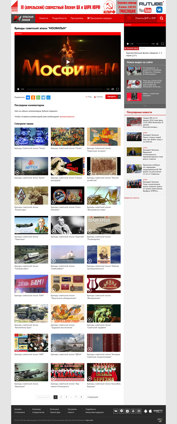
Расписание (54, 409)
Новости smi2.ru (131, 198)
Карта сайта (89, 420)
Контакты (18, 409)
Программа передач (99, 18)
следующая (92, 397)
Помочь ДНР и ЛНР (145, 18)
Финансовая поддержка (95, 412)
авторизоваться (67, 116)
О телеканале (20, 412)
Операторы (36, 409)
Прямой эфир (55, 412)
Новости (43, 18)
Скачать (98, 97)
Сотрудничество (38, 412)
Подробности (59, 18)
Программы (77, 18)
